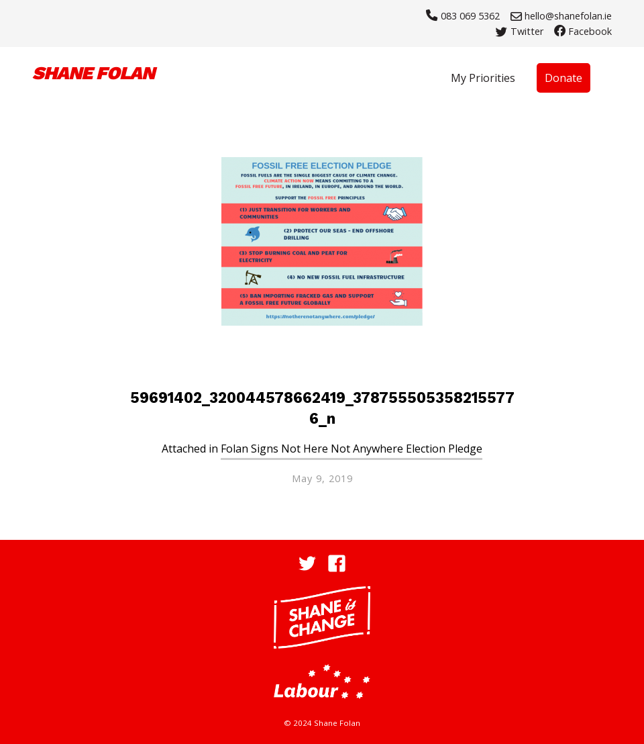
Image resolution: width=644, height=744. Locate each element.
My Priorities (483, 78)
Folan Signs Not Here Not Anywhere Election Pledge (351, 448)
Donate (563, 78)
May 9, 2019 (322, 478)
